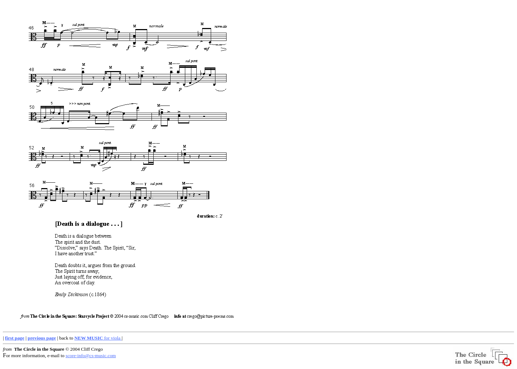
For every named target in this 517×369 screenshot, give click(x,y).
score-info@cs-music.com (91, 355)
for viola (98, 338)
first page (14, 338)
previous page (42, 338)
